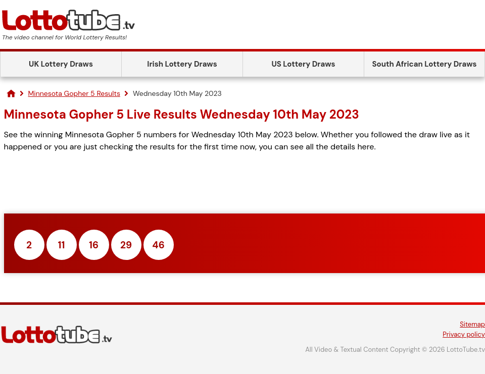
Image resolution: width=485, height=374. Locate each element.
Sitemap (472, 324)
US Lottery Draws (303, 64)
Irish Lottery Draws (182, 64)
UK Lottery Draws (61, 64)
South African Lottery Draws (424, 64)
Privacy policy (464, 334)
